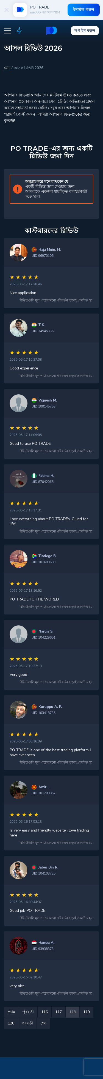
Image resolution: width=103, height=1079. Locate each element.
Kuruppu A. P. (50, 707)
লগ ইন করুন (84, 30)
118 (72, 1012)
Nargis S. (45, 631)
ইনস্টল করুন (83, 9)
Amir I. (43, 787)
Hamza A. (46, 943)
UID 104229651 (43, 637)
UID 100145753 (43, 406)
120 (11, 1023)
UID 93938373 (43, 949)
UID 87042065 (43, 482)
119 (86, 1012)
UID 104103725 (43, 873)
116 (44, 1012)
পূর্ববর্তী (28, 1012)
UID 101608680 (43, 562)
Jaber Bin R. (48, 867)
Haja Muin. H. (49, 249)
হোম (7, 67)
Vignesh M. (47, 400)
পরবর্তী (27, 1023)
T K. (41, 325)
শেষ (43, 1023)
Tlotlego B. (47, 556)
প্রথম (11, 1012)
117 (58, 1012)
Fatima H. (46, 476)
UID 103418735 (43, 713)
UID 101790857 (43, 793)
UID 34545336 (43, 331)
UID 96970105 (43, 256)
